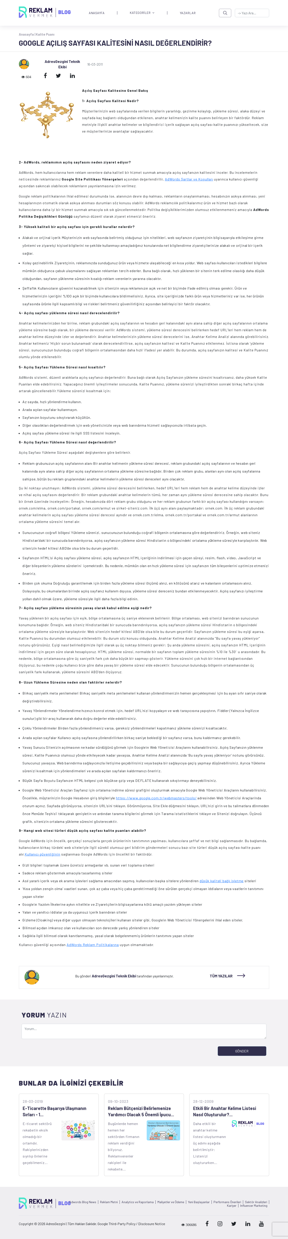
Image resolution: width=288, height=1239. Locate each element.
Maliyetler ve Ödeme (170, 1202)
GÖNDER (242, 1051)
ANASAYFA (97, 13)
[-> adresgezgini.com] (252, 13)
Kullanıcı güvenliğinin (42, 854)
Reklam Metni (109, 1202)
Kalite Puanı (45, 34)
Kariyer (231, 1205)
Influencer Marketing (253, 1205)
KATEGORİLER (142, 13)
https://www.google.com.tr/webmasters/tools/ (156, 798)
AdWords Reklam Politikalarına (93, 944)
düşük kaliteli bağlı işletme (222, 881)
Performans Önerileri (227, 1202)
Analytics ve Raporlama (138, 1202)
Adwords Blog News (82, 1202)
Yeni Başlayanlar (199, 1202)
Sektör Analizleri (256, 1202)
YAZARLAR (188, 13)
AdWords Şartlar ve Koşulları (189, 179)
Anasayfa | (27, 34)
